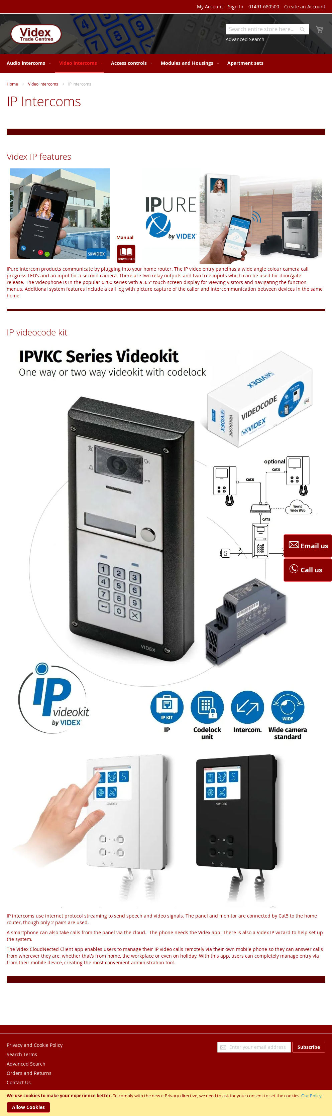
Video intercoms (43, 84)
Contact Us (19, 1082)
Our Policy (311, 1096)
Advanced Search (245, 39)
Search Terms (22, 1054)
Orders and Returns (29, 1073)
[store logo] (35, 35)
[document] (166, 1103)
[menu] (166, 63)
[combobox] (267, 29)
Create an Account (304, 6)
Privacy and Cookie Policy (35, 1045)
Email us (307, 546)
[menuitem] (27, 63)
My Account (210, 6)
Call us (304, 570)
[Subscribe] (308, 1047)
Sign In (235, 6)
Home (12, 84)
